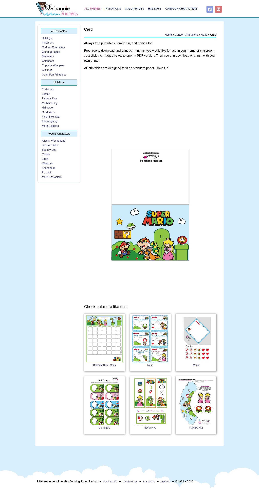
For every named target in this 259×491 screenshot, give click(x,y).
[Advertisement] (150, 99)
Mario (204, 34)
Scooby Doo (49, 149)
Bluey (45, 158)
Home (168, 34)
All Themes (92, 8)
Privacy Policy (130, 481)
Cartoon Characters (181, 8)
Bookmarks (150, 427)
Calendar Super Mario (104, 365)
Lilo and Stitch (50, 145)
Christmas (48, 89)
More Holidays (50, 125)
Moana (46, 154)
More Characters (52, 177)
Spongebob (49, 168)
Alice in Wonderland (53, 140)
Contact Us (149, 481)
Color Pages (134, 8)
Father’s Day (49, 98)
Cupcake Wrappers (53, 65)
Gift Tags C (104, 427)
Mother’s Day (50, 103)
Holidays (154, 8)
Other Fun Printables (54, 74)
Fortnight (47, 172)
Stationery (48, 56)
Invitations (113, 8)
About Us (165, 481)
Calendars (48, 61)
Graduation (48, 112)
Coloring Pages (51, 51)
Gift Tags (47, 70)
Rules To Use (110, 481)
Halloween (48, 107)
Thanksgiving (49, 121)
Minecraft (47, 163)
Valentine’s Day (51, 116)
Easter (46, 93)
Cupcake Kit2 (196, 427)
